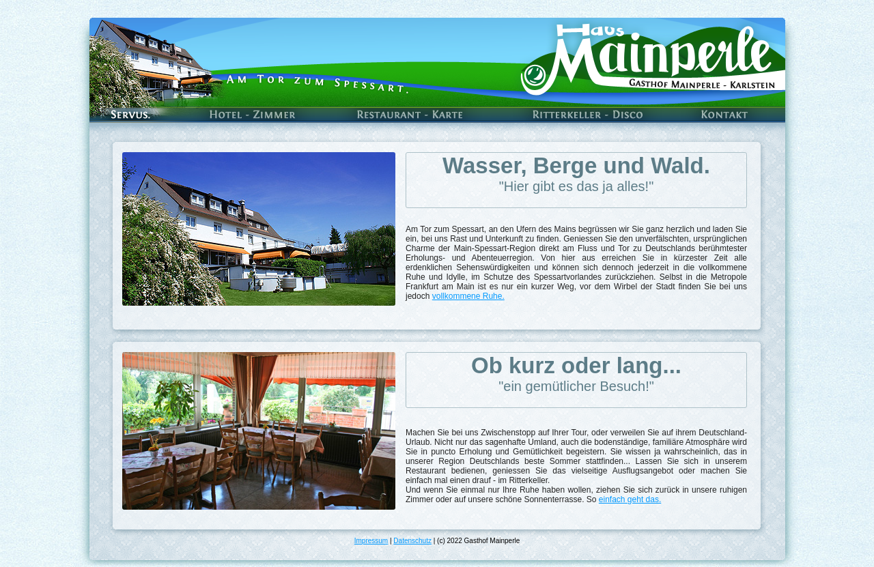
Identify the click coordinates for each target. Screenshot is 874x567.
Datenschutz (412, 540)
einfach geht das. (630, 499)
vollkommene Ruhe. (468, 296)
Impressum (371, 540)
